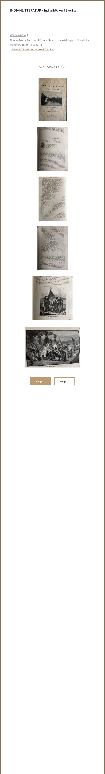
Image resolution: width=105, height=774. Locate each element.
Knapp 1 (40, 381)
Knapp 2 (64, 381)
